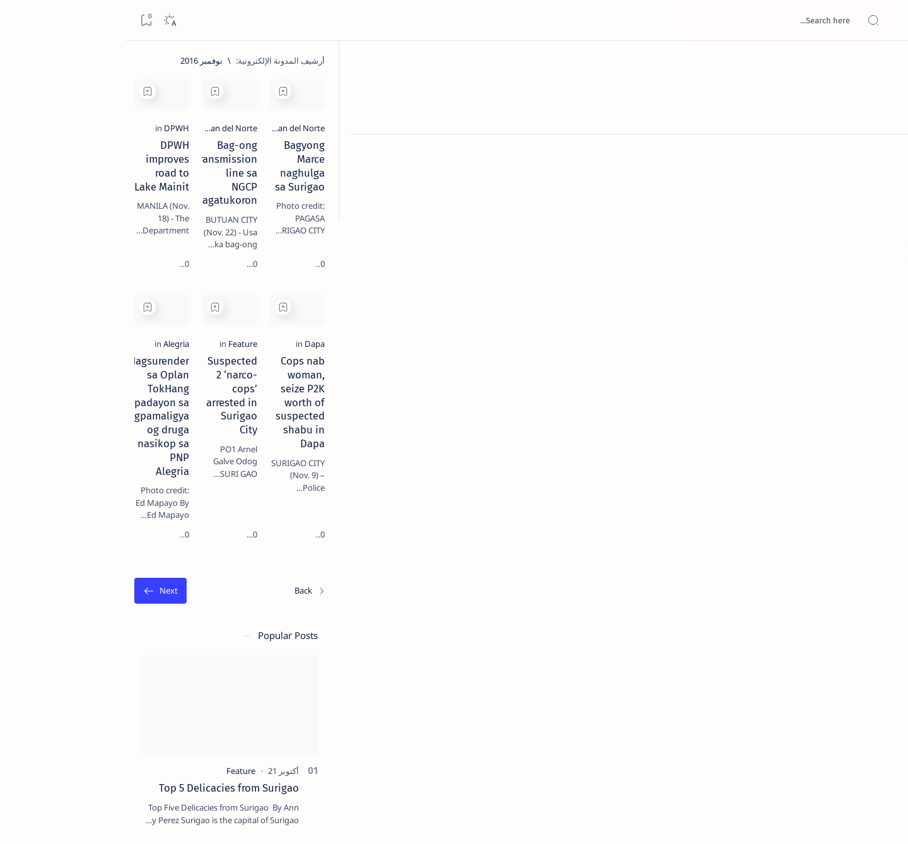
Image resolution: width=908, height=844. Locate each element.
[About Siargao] (77, 628)
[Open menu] (884, 20)
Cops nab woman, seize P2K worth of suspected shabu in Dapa (740, 476)
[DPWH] (411, 203)
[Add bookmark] (651, 91)
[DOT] (128, 412)
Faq (84, 762)
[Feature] (611, 452)
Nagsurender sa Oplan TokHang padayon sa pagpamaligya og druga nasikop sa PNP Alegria (339, 483)
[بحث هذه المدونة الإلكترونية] (659, 20)
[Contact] (884, 179)
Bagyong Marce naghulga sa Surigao (741, 220)
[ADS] (168, 691)
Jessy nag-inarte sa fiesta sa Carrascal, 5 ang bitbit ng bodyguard (126, 304)
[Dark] (43, 20)
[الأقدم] (262, 617)
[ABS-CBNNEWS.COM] (168, 659)
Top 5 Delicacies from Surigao (122, 214)
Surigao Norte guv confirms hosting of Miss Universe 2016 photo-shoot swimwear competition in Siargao (122, 449)
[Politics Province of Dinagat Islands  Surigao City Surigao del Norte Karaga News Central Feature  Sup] (168, 596)
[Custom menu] (884, 220)
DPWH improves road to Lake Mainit (339, 220)
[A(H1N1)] (168, 628)
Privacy (116, 762)
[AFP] (77, 691)
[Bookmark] (20, 20)
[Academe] (77, 659)
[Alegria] (411, 452)
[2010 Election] (77, 596)
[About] (884, 154)
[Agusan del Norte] (794, 203)
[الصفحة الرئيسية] (884, 63)
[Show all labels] (181, 721)
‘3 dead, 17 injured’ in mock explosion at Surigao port (128, 518)
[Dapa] (816, 452)
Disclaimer (161, 762)
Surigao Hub (769, 819)
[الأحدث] (812, 617)
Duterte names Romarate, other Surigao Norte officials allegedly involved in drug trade (116, 373)
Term (201, 762)
